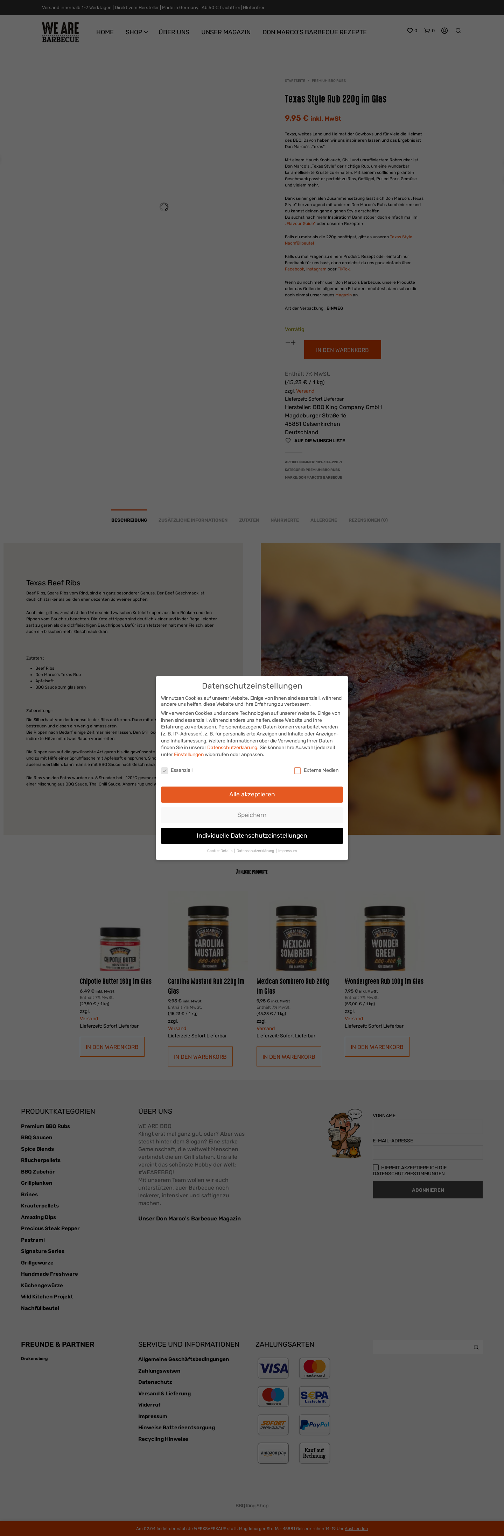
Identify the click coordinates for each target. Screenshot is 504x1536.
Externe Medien (316, 768)
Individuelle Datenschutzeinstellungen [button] (252, 833)
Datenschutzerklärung (232, 745)
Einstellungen (189, 752)
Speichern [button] (252, 812)
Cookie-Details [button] (220, 848)
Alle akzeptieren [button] (252, 791)
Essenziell (176, 768)
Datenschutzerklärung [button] (256, 848)
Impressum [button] (287, 848)
